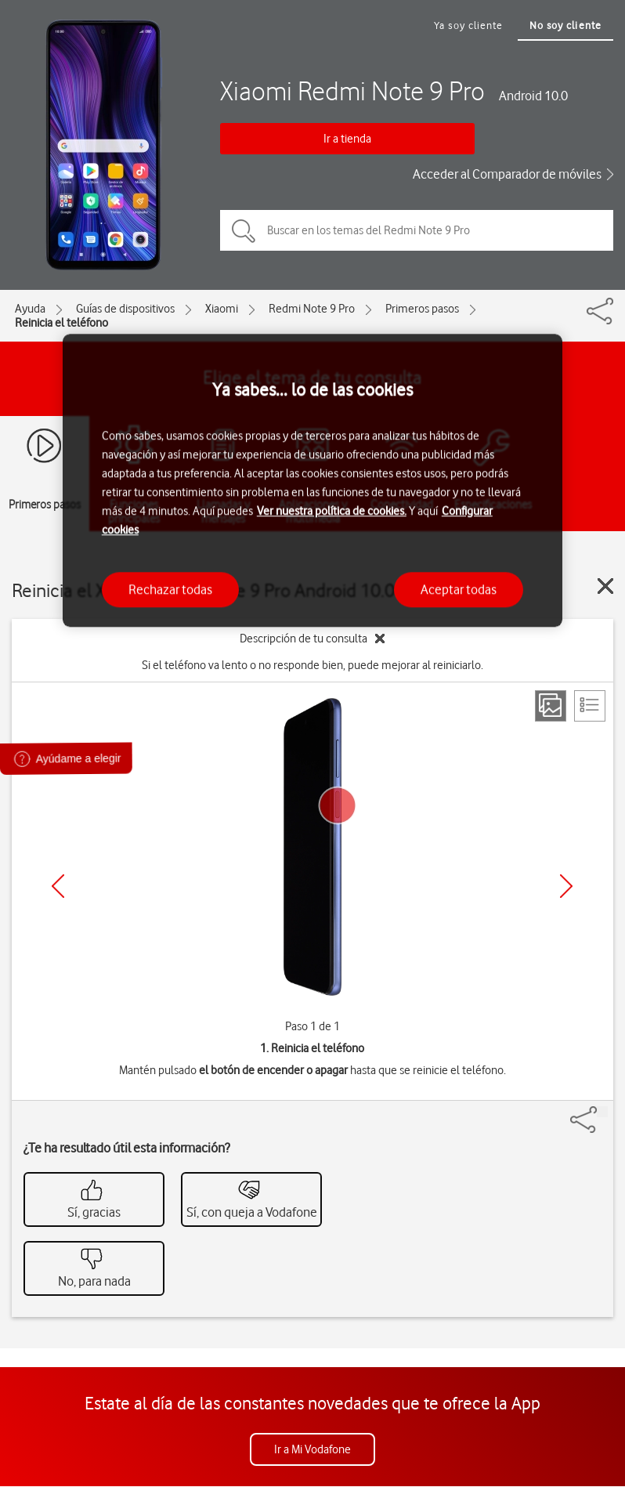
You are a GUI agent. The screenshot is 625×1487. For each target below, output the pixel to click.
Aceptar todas (459, 589)
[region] (312, 481)
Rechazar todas (170, 589)
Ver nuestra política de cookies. (331, 511)
